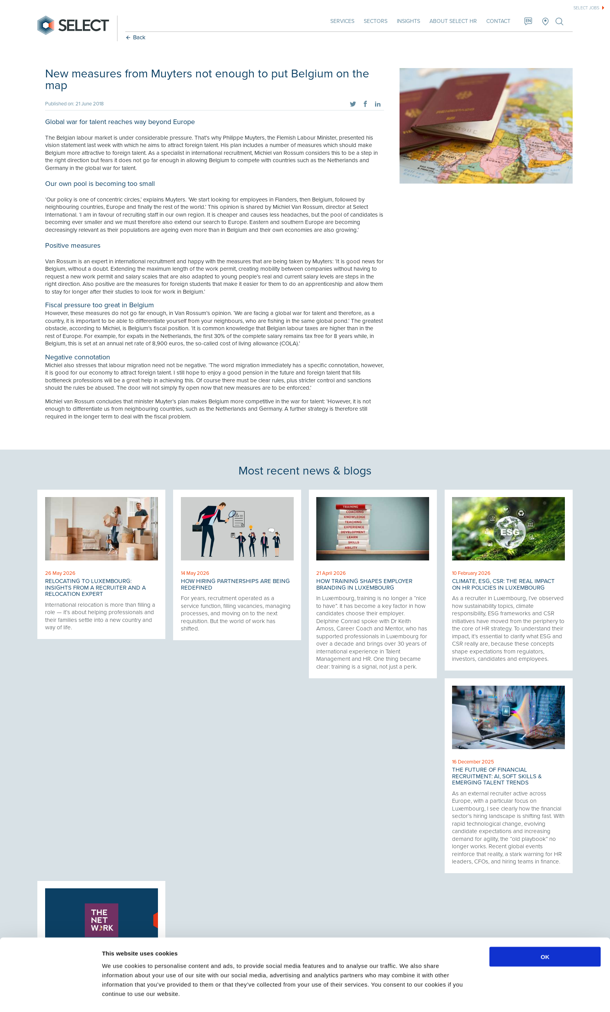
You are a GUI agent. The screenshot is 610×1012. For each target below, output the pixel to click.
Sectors (375, 21)
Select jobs (586, 8)
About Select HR (452, 21)
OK (545, 934)
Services (342, 21)
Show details (408, 996)
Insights (407, 21)
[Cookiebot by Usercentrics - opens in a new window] (50, 997)
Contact (498, 21)
